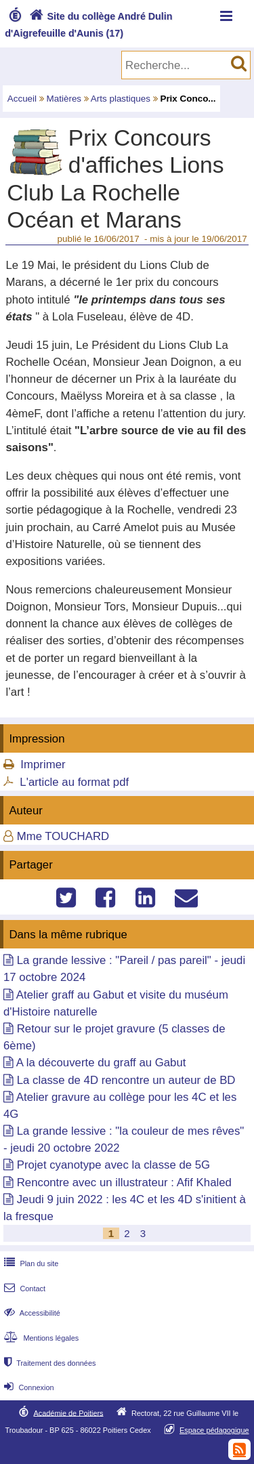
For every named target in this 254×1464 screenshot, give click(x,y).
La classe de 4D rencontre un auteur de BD (126, 1080)
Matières (64, 98)
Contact (23, 1288)
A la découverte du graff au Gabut (101, 1062)
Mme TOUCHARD (63, 836)
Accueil (22, 98)
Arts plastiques (120, 98)
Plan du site (29, 1263)
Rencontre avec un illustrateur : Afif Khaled (124, 1182)
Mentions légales (40, 1338)
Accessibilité (30, 1313)
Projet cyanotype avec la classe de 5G (113, 1164)
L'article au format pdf (74, 782)
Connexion (27, 1387)
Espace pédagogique (214, 1430)
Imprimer (42, 764)
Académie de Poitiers (68, 1412)
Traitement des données (48, 1363)
